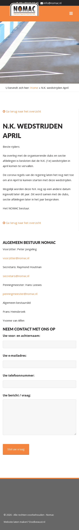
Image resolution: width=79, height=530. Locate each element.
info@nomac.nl (52, 3)
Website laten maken (16, 521)
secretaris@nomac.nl (16, 276)
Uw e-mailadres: (15, 356)
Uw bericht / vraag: (17, 395)
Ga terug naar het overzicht (22, 111)
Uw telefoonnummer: (19, 375)
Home (34, 88)
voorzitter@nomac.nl (16, 258)
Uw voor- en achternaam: (21, 336)
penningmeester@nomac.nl (20, 294)
